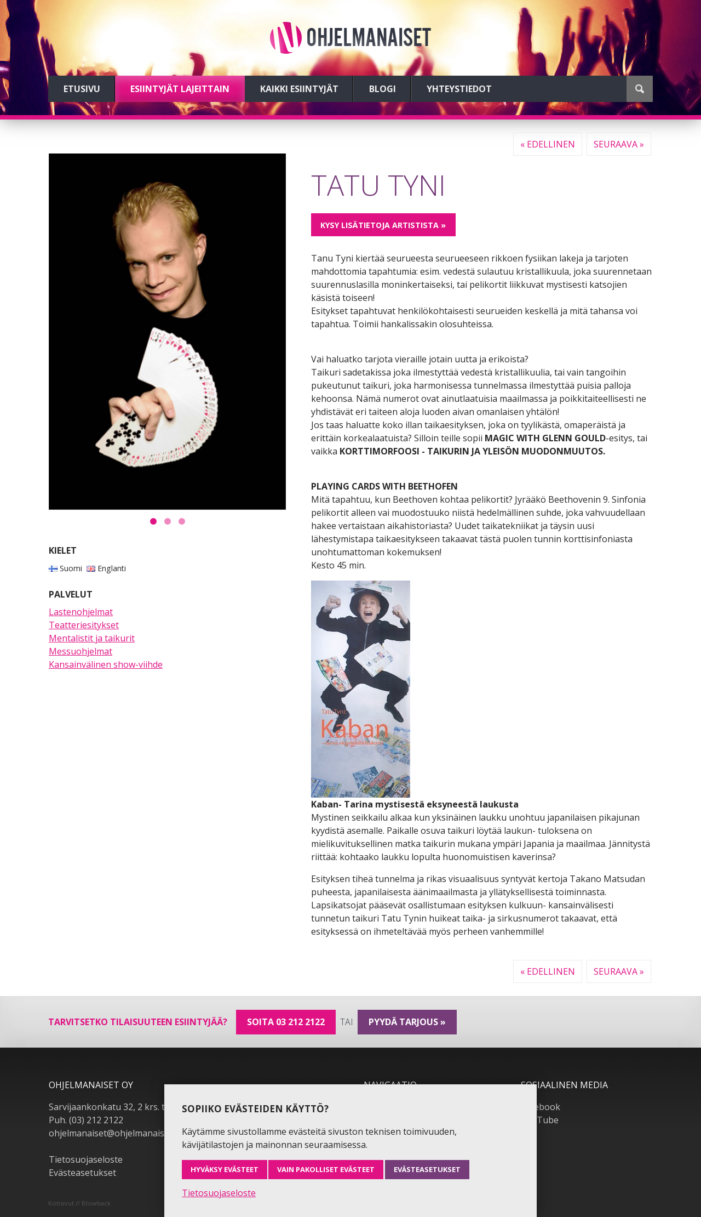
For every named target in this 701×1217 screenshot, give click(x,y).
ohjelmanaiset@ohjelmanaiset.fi (114, 1133)
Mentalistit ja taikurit (92, 638)
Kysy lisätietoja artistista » (383, 225)
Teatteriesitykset (84, 625)
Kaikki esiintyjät (299, 89)
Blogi (382, 89)
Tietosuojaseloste (86, 1159)
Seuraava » (619, 144)
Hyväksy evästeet (224, 1169)
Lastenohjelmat (81, 612)
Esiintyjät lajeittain (179, 89)
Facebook (540, 1107)
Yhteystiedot (459, 89)
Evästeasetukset (82, 1173)
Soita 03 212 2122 (286, 1022)
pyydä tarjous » (407, 1022)
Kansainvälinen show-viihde (106, 664)
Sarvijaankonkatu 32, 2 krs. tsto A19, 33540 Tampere (157, 1107)
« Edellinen (547, 144)
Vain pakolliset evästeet (326, 1169)
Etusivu (82, 89)
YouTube (540, 1120)
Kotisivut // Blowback (79, 1203)
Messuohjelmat (80, 651)
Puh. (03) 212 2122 (86, 1120)
